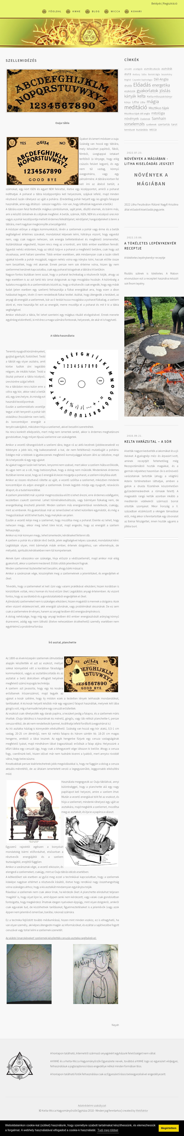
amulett (128, 68)
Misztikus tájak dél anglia (137, 113)
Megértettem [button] (168, 1128)
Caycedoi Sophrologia (142, 79)
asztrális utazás (152, 68)
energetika (161, 85)
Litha (135, 102)
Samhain (159, 118)
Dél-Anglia (161, 79)
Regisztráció (170, 3)
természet (129, 129)
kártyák (130, 96)
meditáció (135, 107)
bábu (144, 74)
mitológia (158, 113)
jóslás (165, 90)
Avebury (136, 74)
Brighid (127, 79)
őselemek (145, 119)
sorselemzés (134, 123)
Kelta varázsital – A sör (148, 441)
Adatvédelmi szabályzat (92, 1105)
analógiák (137, 68)
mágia (153, 101)
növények (131, 118)
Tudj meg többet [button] (108, 1130)
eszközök (129, 91)
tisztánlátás (142, 129)
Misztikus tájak (159, 108)
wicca (153, 129)
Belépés (156, 3)
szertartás (164, 124)
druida (128, 85)
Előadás (142, 84)
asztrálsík (166, 68)
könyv (127, 102)
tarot (174, 124)
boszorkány (166, 74)
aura (127, 73)
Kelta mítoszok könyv (159, 96)
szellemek (151, 124)
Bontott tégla (154, 74)
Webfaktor (142, 1110)
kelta (141, 96)
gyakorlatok (147, 90)
